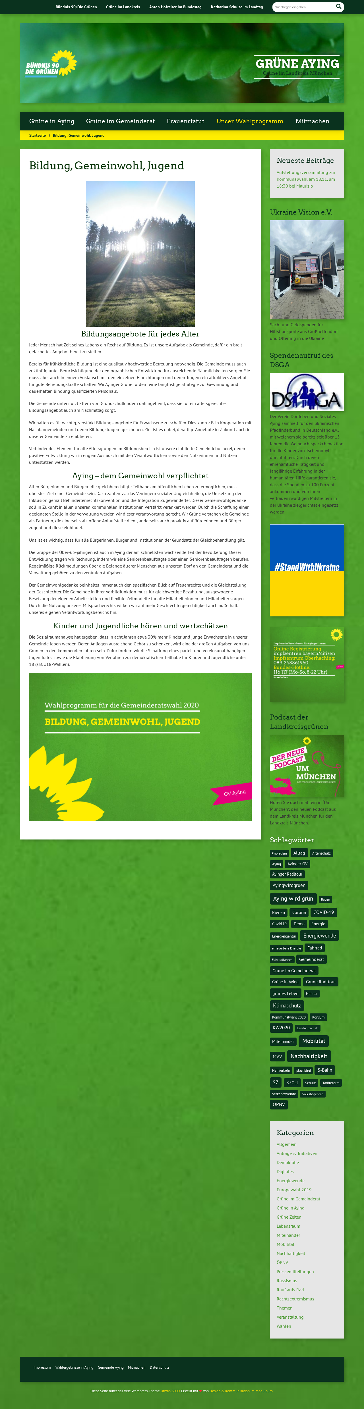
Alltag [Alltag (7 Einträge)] (299, 853)
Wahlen (284, 1326)
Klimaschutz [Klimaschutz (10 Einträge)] (287, 1005)
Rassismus (287, 1280)
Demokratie (288, 1162)
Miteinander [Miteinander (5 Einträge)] (283, 1041)
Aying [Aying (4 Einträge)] (276, 863)
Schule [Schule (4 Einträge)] (310, 1082)
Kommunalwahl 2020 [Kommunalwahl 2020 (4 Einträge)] (289, 1017)
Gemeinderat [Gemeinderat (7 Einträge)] (311, 959)
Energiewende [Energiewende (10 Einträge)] (319, 935)
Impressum (42, 1367)
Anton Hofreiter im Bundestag (175, 6)
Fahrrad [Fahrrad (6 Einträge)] (314, 948)
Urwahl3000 (170, 1391)
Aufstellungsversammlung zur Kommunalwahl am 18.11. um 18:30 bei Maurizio (306, 179)
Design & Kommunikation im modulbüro (241, 1391)
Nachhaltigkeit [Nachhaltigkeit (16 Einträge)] (309, 1056)
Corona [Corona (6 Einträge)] (299, 912)
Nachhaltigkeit (291, 1253)
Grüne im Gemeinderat (120, 121)
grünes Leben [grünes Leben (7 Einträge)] (285, 993)
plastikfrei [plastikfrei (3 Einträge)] (303, 1070)
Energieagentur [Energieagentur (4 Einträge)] (284, 936)
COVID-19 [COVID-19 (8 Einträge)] (323, 912)
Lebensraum (288, 1226)
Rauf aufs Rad (290, 1289)
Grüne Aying (298, 64)
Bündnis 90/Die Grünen (76, 6)
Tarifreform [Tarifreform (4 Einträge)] (331, 1082)
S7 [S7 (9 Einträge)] (275, 1082)
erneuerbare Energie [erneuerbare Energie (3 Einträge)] (286, 948)
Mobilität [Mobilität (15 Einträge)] (313, 1041)
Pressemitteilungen (295, 1271)
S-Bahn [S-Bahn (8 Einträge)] (325, 1070)
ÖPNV (282, 1262)
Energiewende (291, 1180)
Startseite (37, 135)
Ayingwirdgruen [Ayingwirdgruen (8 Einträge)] (289, 885)
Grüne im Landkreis (123, 6)
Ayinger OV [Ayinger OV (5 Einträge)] (298, 863)
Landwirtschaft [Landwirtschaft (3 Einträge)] (307, 1028)
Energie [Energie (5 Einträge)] (318, 923)
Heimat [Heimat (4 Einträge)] (311, 993)
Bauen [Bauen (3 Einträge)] (325, 899)
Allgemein (287, 1144)
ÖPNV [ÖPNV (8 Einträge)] (279, 1104)
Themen (285, 1308)
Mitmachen (312, 121)
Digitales (285, 1171)
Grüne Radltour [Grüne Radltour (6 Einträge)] (321, 981)
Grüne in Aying (51, 121)
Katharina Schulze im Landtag (237, 6)
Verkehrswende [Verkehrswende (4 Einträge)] (284, 1093)
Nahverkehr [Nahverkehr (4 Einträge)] (281, 1070)
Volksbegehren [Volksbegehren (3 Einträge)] (313, 1094)
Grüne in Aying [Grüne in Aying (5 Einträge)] (285, 981)
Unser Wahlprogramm (250, 121)
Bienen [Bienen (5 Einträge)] (278, 912)
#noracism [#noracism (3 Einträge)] (279, 853)
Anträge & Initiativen (297, 1153)
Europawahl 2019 (294, 1189)
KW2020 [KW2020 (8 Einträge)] (281, 1027)
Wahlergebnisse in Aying (74, 1367)
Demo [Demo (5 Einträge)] (299, 923)
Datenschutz (159, 1367)
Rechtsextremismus (295, 1299)
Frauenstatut (185, 121)
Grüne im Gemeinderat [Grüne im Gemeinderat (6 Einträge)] (294, 970)
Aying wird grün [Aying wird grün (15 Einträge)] (293, 898)
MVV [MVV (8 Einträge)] (277, 1056)
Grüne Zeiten (289, 1217)
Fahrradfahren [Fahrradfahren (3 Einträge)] (282, 959)
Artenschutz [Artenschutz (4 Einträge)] (321, 853)
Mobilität (285, 1244)
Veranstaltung (290, 1317)
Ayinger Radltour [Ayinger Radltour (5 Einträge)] (287, 874)
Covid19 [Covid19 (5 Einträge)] (279, 923)
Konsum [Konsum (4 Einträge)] (318, 1017)
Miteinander (288, 1235)
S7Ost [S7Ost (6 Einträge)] (292, 1082)
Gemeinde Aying (111, 1367)
